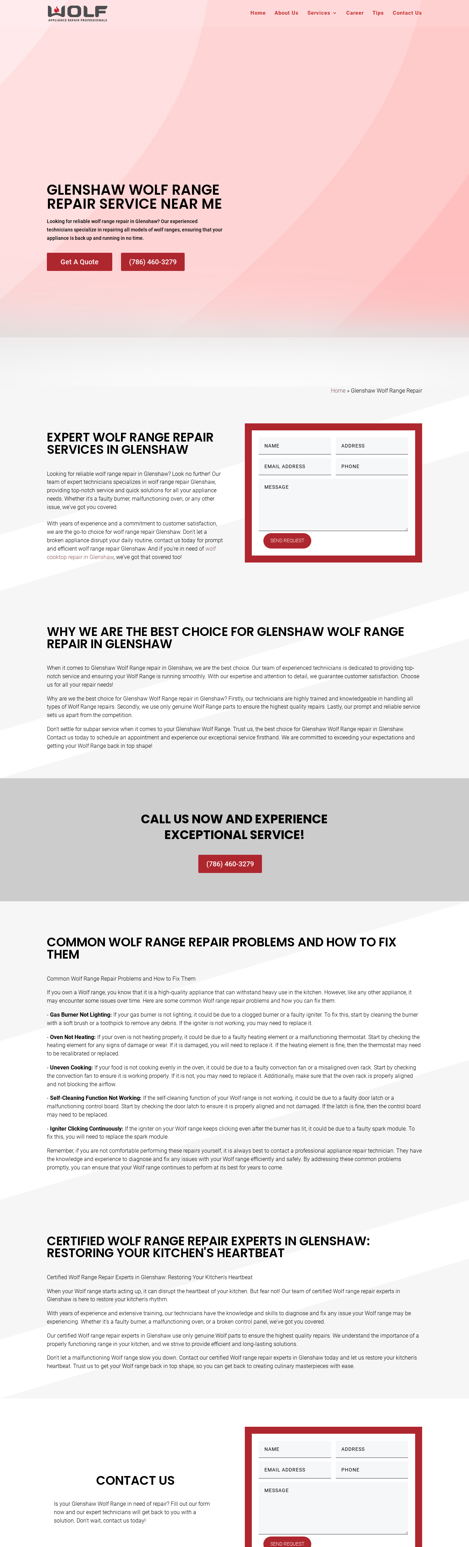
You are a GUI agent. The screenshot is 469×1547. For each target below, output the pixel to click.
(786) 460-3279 (153, 262)
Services (319, 14)
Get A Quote (80, 262)
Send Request (288, 540)
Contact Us (407, 14)
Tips (378, 14)
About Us (287, 14)
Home (258, 14)
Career (355, 14)
